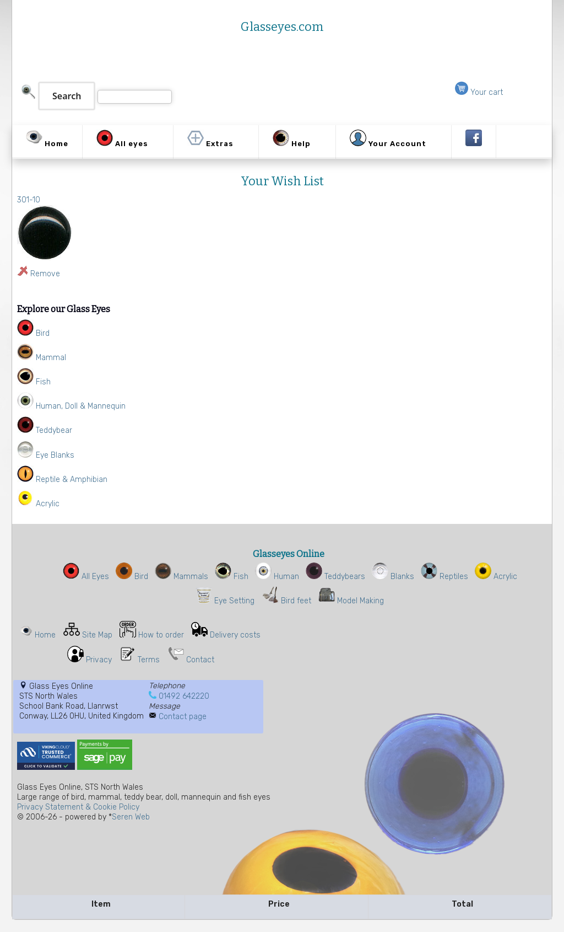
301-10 (28, 200)
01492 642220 (184, 696)
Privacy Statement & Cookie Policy (78, 807)
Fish (231, 576)
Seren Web (131, 817)
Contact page (183, 716)
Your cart (479, 92)
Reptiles (444, 576)
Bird (132, 576)
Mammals (181, 576)
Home (45, 635)
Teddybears (335, 576)
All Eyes (86, 576)
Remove (45, 273)
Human (277, 576)
